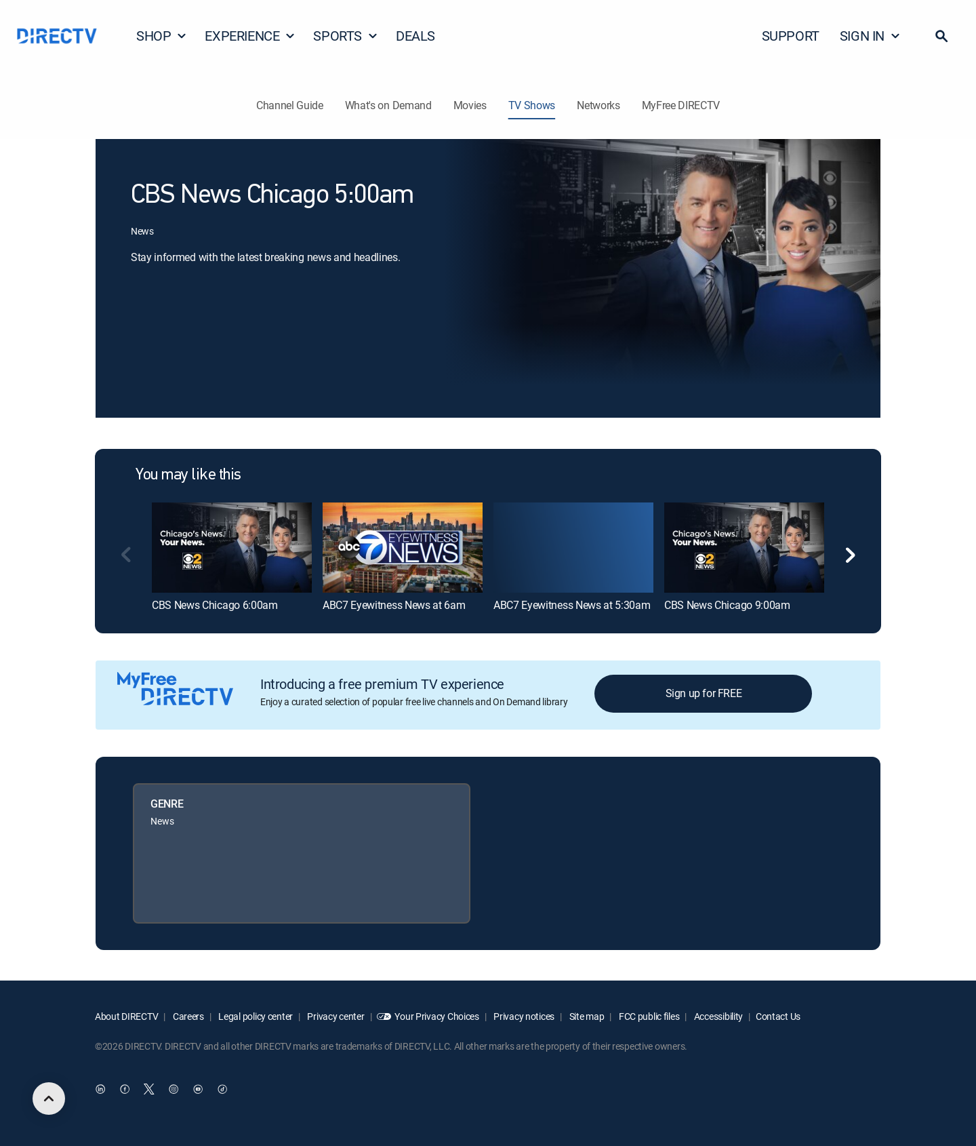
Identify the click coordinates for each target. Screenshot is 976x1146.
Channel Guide (289, 105)
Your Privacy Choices (436, 1016)
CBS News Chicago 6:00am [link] (215, 604)
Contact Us (778, 1016)
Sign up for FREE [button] (704, 693)
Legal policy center (255, 1016)
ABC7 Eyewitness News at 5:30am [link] (571, 604)
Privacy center (335, 1016)
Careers (187, 1016)
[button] (941, 36)
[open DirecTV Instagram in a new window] (173, 1089)
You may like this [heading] (188, 475)
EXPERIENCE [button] (250, 35)
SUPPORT (790, 35)
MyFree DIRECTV (681, 105)
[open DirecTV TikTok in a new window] (222, 1089)
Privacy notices (523, 1016)
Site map (585, 1016)
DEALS (415, 35)
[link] (232, 547)
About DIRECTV (126, 1016)
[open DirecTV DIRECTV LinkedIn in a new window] (100, 1089)
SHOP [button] (161, 35)
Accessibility (717, 1016)
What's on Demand (388, 105)
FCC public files (648, 1016)
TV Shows (531, 105)
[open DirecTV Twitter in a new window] (149, 1089)
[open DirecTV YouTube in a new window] (197, 1089)
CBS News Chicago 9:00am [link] (727, 604)
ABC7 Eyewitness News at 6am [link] (394, 604)
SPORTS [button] (345, 35)
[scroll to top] (48, 1098)
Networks (598, 105)
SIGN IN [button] (870, 35)
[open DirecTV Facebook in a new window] (124, 1089)
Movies (470, 105)
